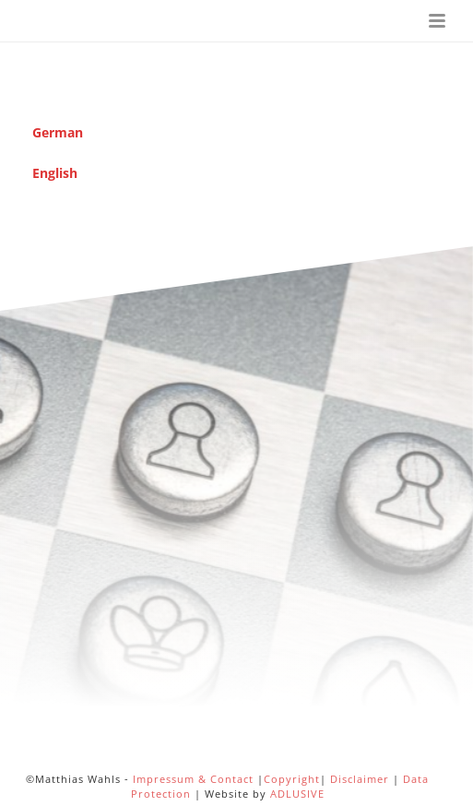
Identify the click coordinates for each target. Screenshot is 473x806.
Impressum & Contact (193, 779)
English (54, 173)
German (57, 132)
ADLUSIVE (297, 793)
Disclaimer (359, 779)
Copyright (292, 779)
